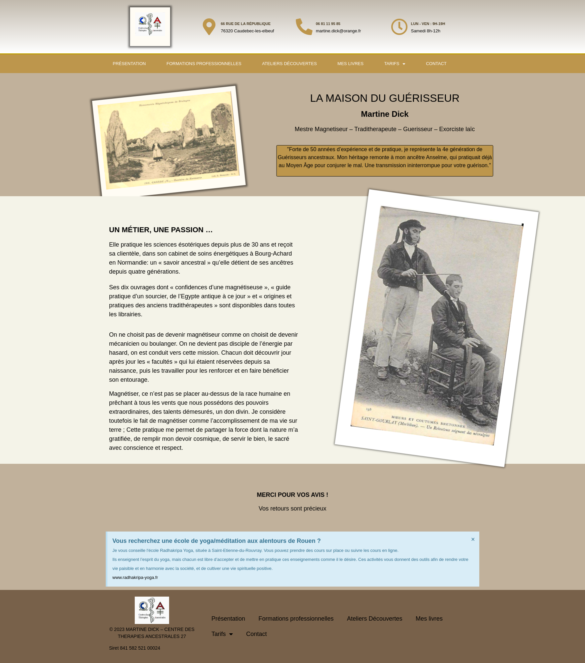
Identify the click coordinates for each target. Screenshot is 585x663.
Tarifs (394, 63)
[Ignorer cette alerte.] (473, 539)
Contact (436, 63)
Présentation (129, 63)
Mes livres (351, 63)
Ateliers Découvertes (289, 63)
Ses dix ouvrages (132, 287)
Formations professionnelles (203, 63)
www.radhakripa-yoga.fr (135, 577)
